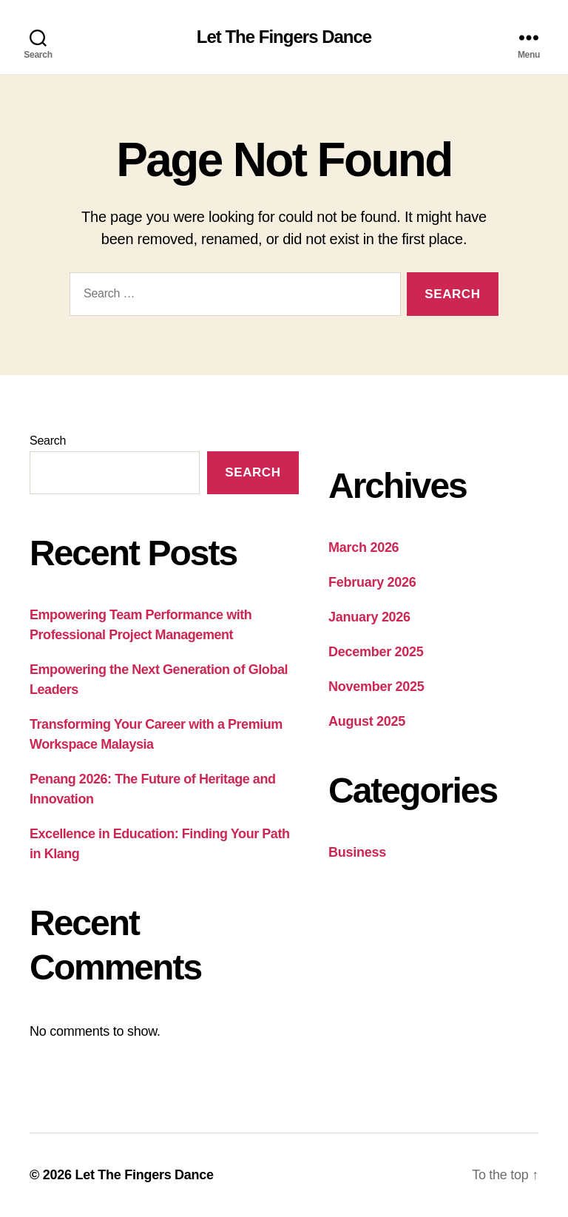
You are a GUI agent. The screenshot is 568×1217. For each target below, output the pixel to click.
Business (357, 852)
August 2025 (366, 721)
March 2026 (363, 547)
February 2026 (372, 582)
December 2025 (376, 651)
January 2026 (369, 617)
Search (48, 440)
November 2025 (376, 686)
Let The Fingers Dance (284, 37)
